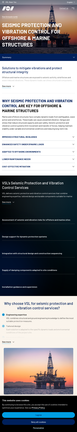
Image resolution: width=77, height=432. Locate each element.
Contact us (64, 8)
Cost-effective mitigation (16, 166)
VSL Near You (9, 2)
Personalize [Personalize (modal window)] (38, 428)
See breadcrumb (10, 16)
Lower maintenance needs (16, 159)
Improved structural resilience (19, 137)
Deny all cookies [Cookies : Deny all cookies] (38, 422)
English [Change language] (71, 2)
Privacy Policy (38, 407)
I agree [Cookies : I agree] (38, 415)
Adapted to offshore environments (21, 151)
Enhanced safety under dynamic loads (23, 144)
